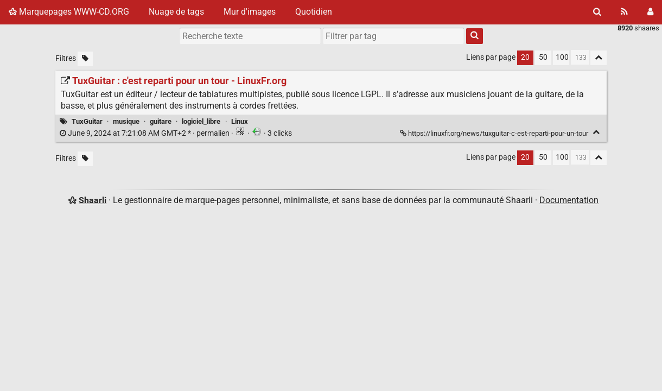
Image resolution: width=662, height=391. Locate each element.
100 (562, 57)
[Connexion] (650, 12)
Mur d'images (250, 12)
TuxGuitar (87, 121)
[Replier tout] (598, 58)
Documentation (569, 200)
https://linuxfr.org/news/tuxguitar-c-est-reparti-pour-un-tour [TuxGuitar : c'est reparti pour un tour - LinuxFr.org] (495, 133)
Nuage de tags (176, 12)
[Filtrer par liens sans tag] (85, 59)
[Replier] (596, 132)
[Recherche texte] (250, 36)
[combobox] (393, 36)
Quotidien (313, 12)
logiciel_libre (201, 121)
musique (126, 121)
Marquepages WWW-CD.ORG (69, 12)
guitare (160, 121)
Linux (239, 121)
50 (543, 57)
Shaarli (92, 200)
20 (525, 57)
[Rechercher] (597, 12)
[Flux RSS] (624, 12)
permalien (145, 133)
